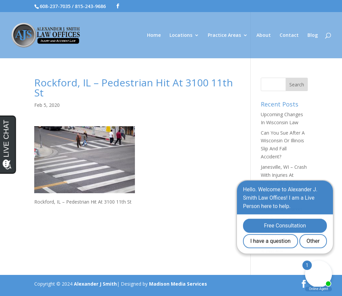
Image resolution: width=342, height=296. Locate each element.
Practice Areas (224, 35)
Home (154, 35)
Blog (312, 35)
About (263, 35)
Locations (180, 35)
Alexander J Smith (95, 284)
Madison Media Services (178, 284)
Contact (289, 35)
